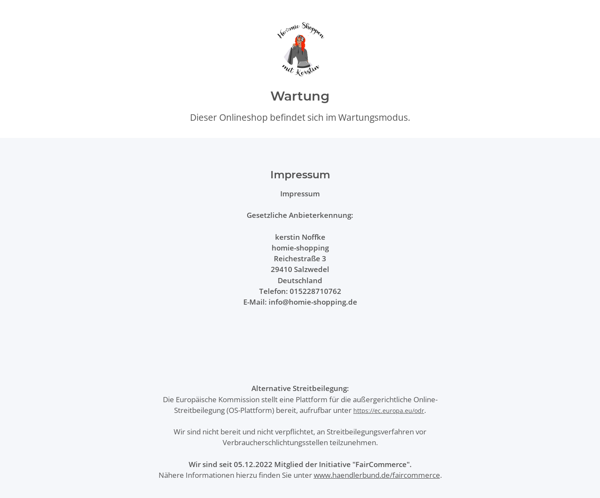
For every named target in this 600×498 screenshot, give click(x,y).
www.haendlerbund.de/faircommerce (377, 475)
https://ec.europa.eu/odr (388, 410)
